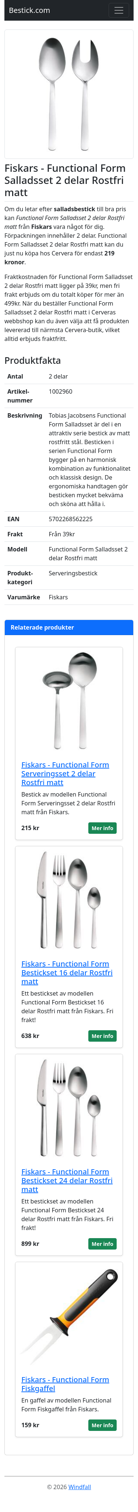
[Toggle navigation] (119, 10)
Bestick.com (29, 10)
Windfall (79, 1487)
